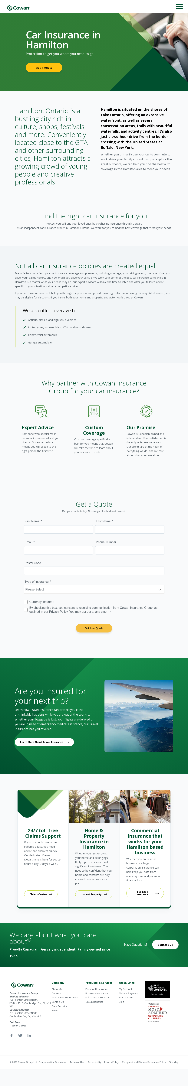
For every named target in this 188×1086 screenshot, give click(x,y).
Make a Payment (128, 993)
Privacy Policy (111, 1062)
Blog (121, 1001)
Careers (56, 993)
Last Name (103, 521)
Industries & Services (97, 997)
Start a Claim (126, 997)
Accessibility (94, 1062)
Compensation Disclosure (52, 1062)
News (55, 1010)
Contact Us (165, 944)
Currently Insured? (41, 601)
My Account (125, 989)
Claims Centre (38, 894)
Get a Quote (44, 67)
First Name (32, 521)
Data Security (59, 1006)
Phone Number (106, 542)
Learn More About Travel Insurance (41, 742)
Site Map (174, 1062)
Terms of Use (77, 1062)
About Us (57, 989)
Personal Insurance (96, 989)
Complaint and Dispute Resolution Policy (144, 1062)
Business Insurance (143, 893)
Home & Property (91, 894)
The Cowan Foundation (65, 997)
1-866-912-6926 (17, 1025)
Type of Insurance (37, 581)
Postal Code (33, 563)
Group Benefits (94, 1001)
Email (28, 542)
